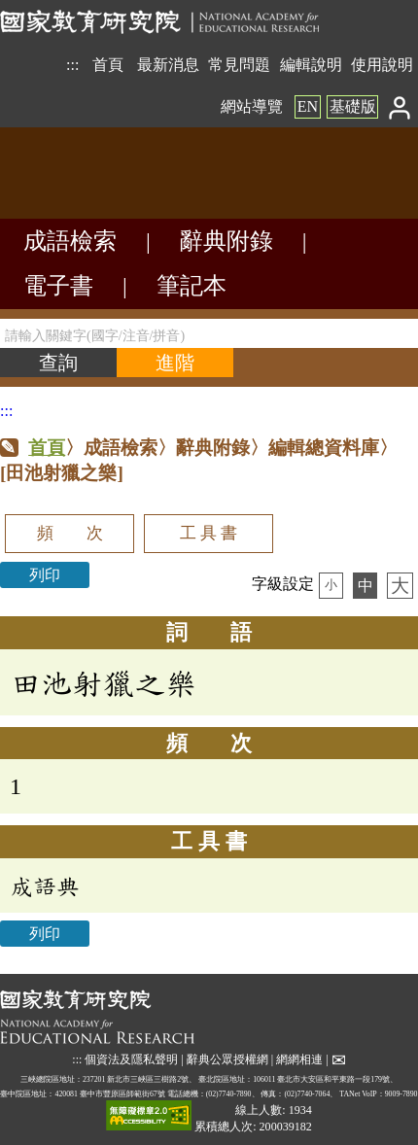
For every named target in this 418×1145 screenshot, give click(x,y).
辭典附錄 (226, 241)
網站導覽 (252, 106)
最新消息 (168, 64)
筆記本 (191, 285)
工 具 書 (208, 533)
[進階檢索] (175, 362)
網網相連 (299, 1059)
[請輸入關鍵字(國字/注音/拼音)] (209, 333)
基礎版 (353, 106)
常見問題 (239, 64)
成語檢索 (70, 241)
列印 (44, 575)
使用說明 (382, 64)
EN (307, 106)
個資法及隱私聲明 (131, 1059)
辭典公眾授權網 (227, 1059)
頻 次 (70, 533)
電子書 (58, 285)
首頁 (107, 64)
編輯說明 (311, 64)
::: (72, 64)
